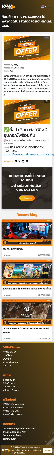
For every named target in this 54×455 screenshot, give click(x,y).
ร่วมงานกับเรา (9, 438)
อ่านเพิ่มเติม (21, 452)
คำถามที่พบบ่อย (10, 362)
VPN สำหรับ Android (13, 407)
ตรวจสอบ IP (9, 379)
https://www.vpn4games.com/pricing (29, 154)
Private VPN (9, 386)
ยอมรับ (48, 450)
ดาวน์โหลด (8, 355)
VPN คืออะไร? (9, 352)
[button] (43, 7)
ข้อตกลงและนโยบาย (12, 435)
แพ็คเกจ (7, 358)
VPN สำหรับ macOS (12, 414)
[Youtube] (22, 161)
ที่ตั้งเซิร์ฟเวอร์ (9, 383)
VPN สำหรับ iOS (11, 411)
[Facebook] (15, 161)
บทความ (7, 365)
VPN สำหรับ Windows (13, 404)
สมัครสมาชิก (27, 198)
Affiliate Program (11, 390)
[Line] (26, 161)
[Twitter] (19, 161)
